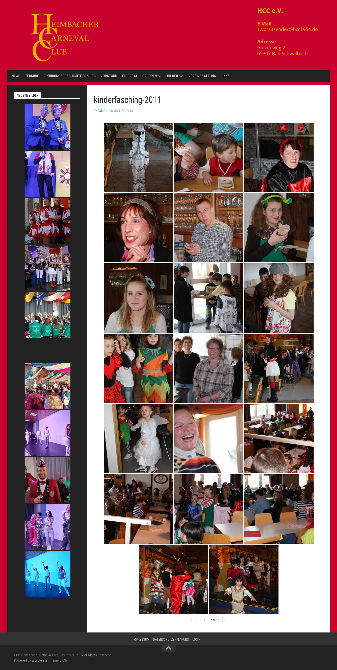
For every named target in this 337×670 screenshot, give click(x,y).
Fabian (102, 111)
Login (196, 639)
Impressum (141, 639)
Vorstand (108, 76)
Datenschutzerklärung (171, 639)
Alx (65, 660)
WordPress (40, 660)
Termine (32, 76)
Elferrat (130, 76)
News (16, 76)
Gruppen (149, 76)
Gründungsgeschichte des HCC (70, 76)
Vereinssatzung (202, 76)
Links (225, 76)
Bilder (172, 76)
